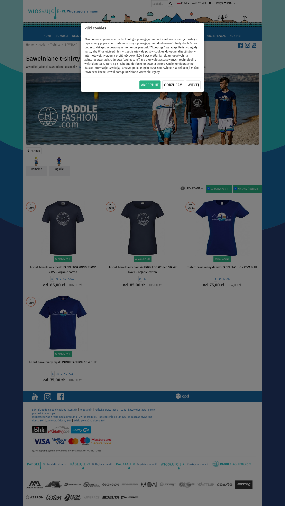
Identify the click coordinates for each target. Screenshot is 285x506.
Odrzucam (173, 85)
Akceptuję (150, 85)
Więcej (193, 85)
